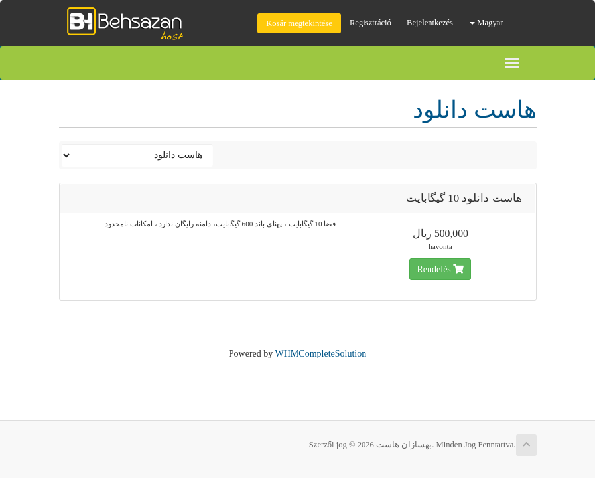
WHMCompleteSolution (321, 353)
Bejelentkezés (430, 22)
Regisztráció (370, 22)
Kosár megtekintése (299, 23)
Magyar (486, 22)
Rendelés (440, 269)
